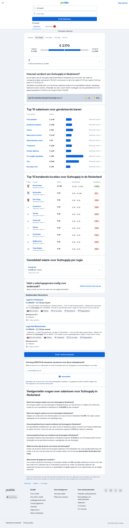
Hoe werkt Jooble (36, 497)
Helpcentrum (34, 510)
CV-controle (82, 509)
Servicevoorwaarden (46, 383)
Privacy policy (28, 523)
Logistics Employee (34, 300)
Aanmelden (64, 376)
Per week (48, 38)
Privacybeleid (30, 383)
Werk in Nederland (36, 513)
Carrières (33, 507)
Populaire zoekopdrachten (87, 494)
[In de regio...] (64, 13)
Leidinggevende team (38, 500)
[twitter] (116, 490)
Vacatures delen (59, 494)
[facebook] (106, 490)
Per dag (57, 38)
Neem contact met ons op (90, 286)
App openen (123, 3)
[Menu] (3, 3)
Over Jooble (34, 494)
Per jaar (30, 38)
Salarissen (81, 503)
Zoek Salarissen (64, 19)
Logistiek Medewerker (36, 326)
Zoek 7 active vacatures (64, 355)
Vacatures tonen (95, 119)
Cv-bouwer (82, 506)
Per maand (39, 38)
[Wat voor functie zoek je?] (64, 8)
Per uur (64, 38)
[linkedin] (120, 490)
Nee (96, 98)
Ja (87, 98)
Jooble (120, 523)
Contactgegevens (36, 503)
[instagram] (111, 490)
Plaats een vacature (61, 497)
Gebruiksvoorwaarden (13, 523)
